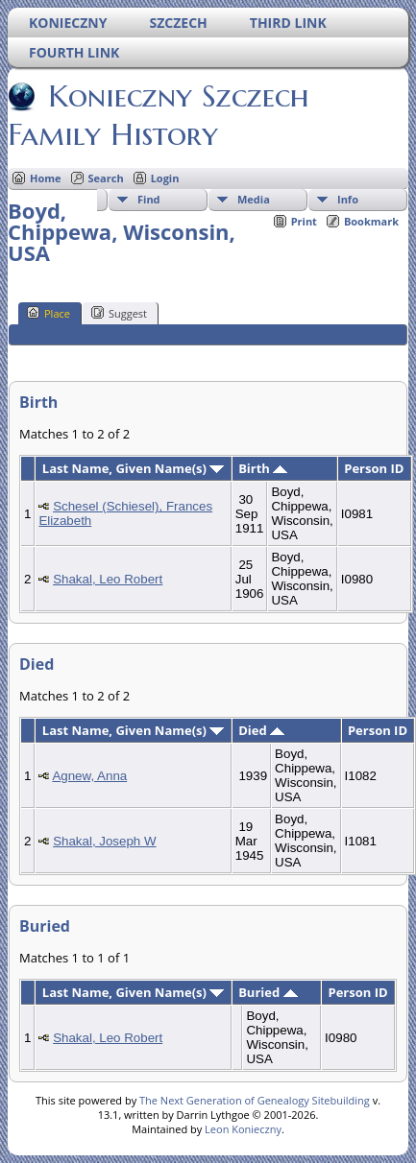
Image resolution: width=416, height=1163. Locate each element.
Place (48, 312)
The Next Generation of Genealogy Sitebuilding (254, 1100)
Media (253, 199)
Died (261, 730)
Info (347, 199)
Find (148, 199)
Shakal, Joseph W (104, 841)
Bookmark (371, 221)
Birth (262, 468)
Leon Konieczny (243, 1129)
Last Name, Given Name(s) (133, 468)
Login (165, 178)
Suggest (119, 312)
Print (304, 221)
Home (45, 178)
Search (106, 178)
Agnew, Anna (89, 776)
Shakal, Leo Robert (107, 579)
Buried (267, 992)
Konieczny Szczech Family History (158, 115)
